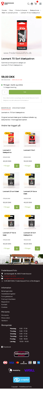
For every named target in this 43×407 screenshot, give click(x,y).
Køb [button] (25, 92)
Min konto (5, 315)
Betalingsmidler (7, 291)
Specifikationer (18, 108)
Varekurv (4, 321)
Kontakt (4, 304)
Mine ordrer (5, 318)
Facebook (6, 347)
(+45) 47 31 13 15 (10, 276)
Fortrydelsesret (7, 296)
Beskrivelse (6, 108)
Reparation (5, 302)
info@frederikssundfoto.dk (14, 279)
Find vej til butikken (8, 299)
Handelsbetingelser (8, 294)
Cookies (4, 307)
